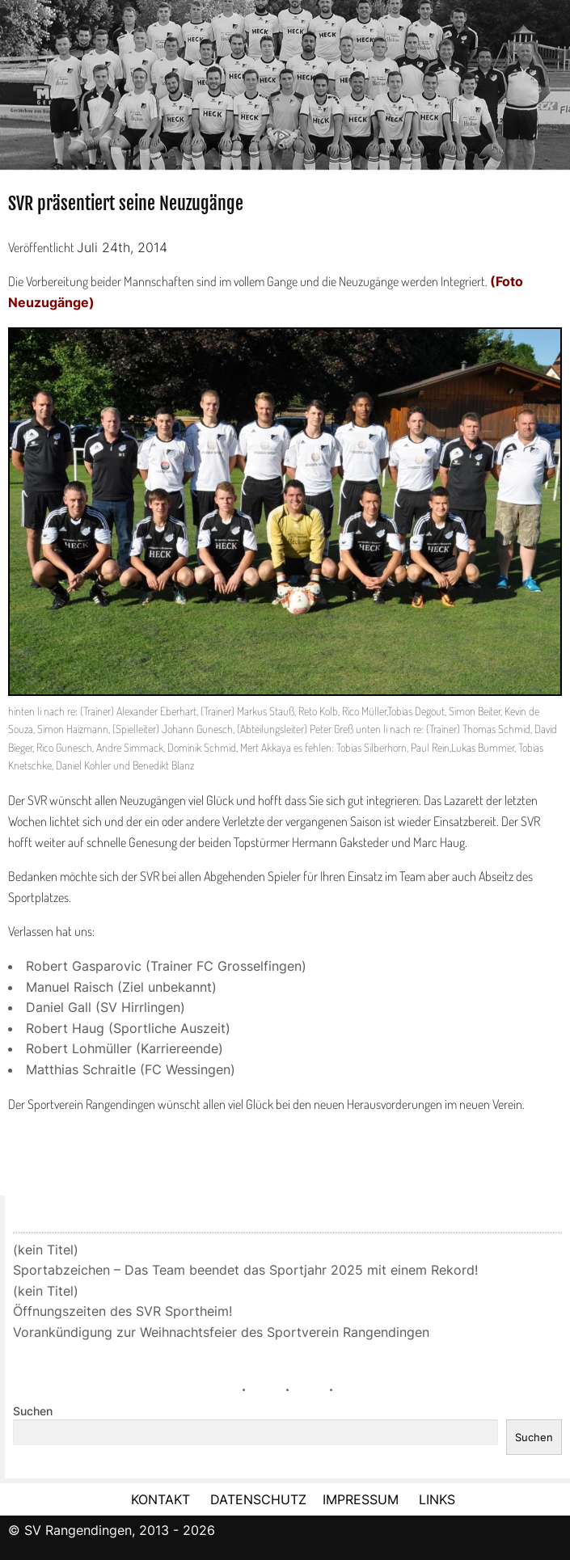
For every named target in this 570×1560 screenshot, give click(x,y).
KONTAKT (160, 1499)
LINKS (437, 1499)
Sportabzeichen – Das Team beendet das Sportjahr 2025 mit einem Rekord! (245, 1270)
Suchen (33, 1411)
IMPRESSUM (363, 1499)
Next (558, 79)
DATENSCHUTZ (258, 1499)
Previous (12, 79)
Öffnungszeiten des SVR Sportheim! (122, 1311)
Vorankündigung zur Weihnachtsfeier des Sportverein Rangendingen (221, 1332)
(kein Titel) (45, 1250)
